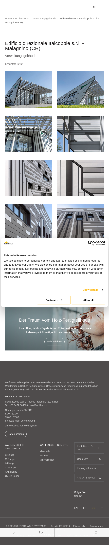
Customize (53, 300)
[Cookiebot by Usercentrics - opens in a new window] (90, 243)
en (76, 508)
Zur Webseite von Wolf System (21, 425)
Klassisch (45, 451)
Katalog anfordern (89, 468)
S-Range (9, 455)
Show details (90, 289)
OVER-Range (12, 476)
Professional (22, 18)
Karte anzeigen (16, 434)
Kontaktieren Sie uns (89, 448)
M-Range (10, 459)
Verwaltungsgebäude (44, 18)
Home (8, 18)
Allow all (88, 300)
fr (84, 508)
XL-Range (10, 467)
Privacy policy (79, 526)
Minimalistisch (47, 459)
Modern (44, 455)
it (102, 508)
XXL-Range (11, 471)
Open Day (89, 459)
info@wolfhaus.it (38, 405)
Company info (96, 526)
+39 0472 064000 (18, 405)
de (94, 7)
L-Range (9, 463)
